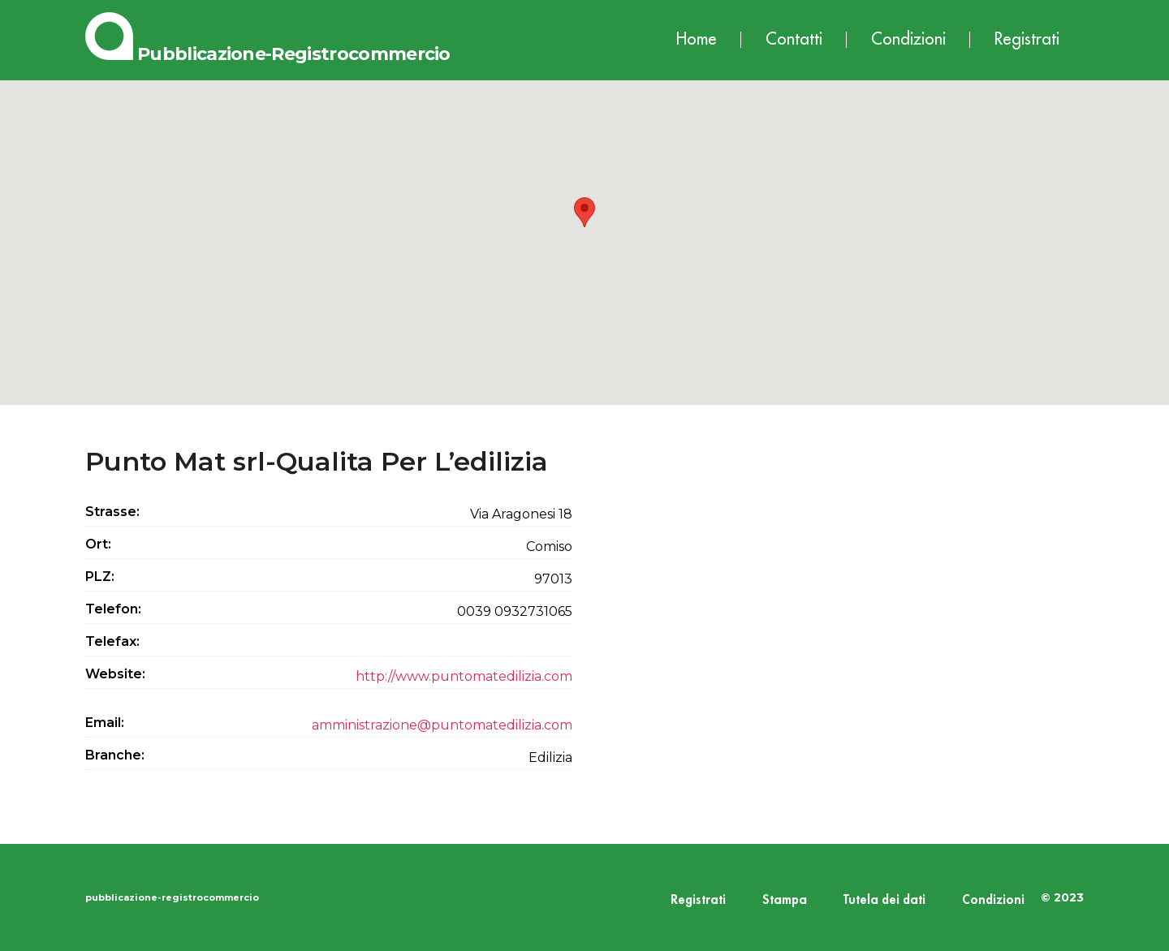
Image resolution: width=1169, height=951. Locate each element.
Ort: (98, 544)
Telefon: (113, 609)
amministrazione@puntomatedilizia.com (442, 725)
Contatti (794, 39)
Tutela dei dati (884, 900)
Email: (104, 722)
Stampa (784, 900)
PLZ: (99, 576)
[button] (584, 228)
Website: (115, 674)
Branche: (115, 755)
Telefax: (112, 641)
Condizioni (908, 39)
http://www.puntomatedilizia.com (464, 676)
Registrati (1026, 39)
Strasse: (112, 511)
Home (696, 39)
